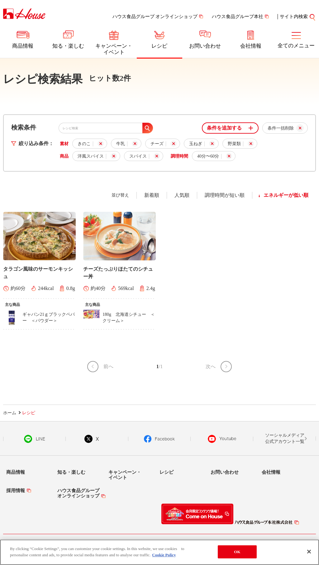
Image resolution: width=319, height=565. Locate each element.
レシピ (159, 46)
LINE (34, 439)
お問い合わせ (205, 46)
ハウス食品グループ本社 (237, 16)
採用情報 (15, 490)
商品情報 (22, 46)
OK (237, 555)
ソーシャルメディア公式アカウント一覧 (284, 438)
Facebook (159, 439)
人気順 (181, 195)
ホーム (9, 413)
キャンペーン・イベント (113, 49)
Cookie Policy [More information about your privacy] (164, 558)
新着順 (151, 195)
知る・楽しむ (68, 46)
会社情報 (250, 46)
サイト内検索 (298, 16)
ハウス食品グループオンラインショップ (78, 493)
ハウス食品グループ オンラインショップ (155, 16)
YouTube (222, 439)
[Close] (309, 555)
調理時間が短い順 (225, 195)
